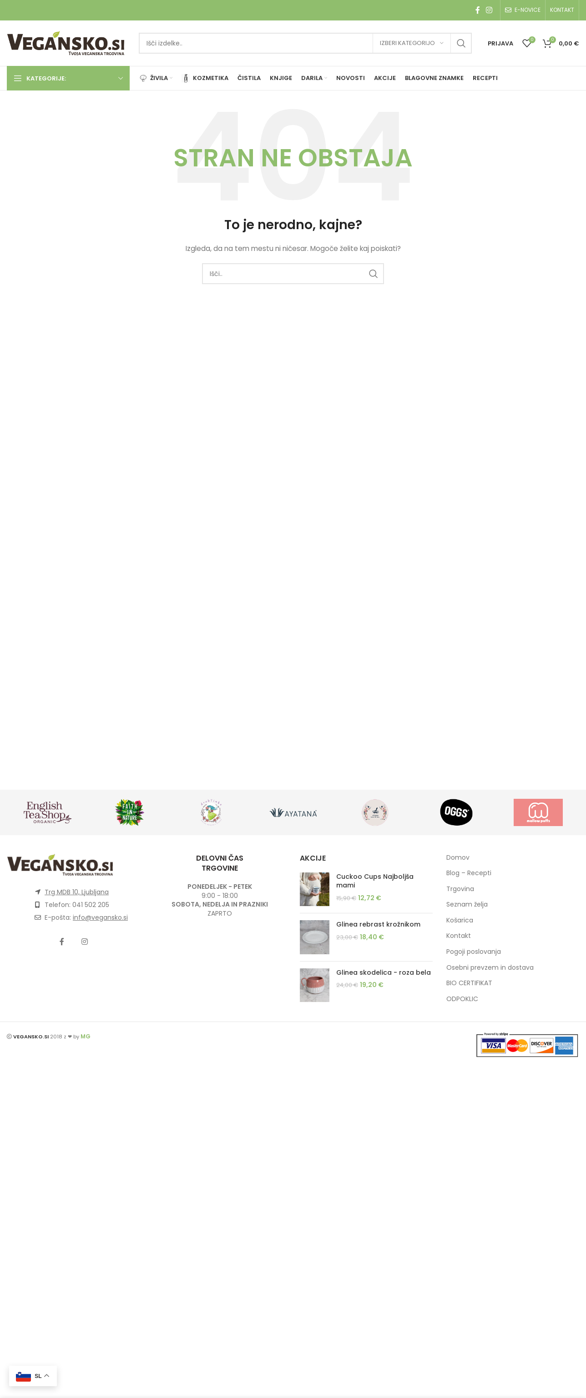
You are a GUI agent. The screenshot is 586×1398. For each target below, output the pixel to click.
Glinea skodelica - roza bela (383, 972)
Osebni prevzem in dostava (490, 967)
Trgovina (460, 888)
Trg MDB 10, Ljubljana (77, 892)
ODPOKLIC (462, 998)
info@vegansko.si (100, 917)
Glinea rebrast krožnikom (378, 924)
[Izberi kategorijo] (412, 43)
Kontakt (458, 935)
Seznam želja (467, 904)
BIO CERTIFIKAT (469, 982)
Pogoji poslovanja (473, 951)
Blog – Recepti (468, 872)
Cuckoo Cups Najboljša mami (375, 881)
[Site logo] (66, 42)
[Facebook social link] (477, 10)
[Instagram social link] (489, 10)
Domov (458, 857)
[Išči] (305, 43)
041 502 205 (90, 904)
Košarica (459, 920)
